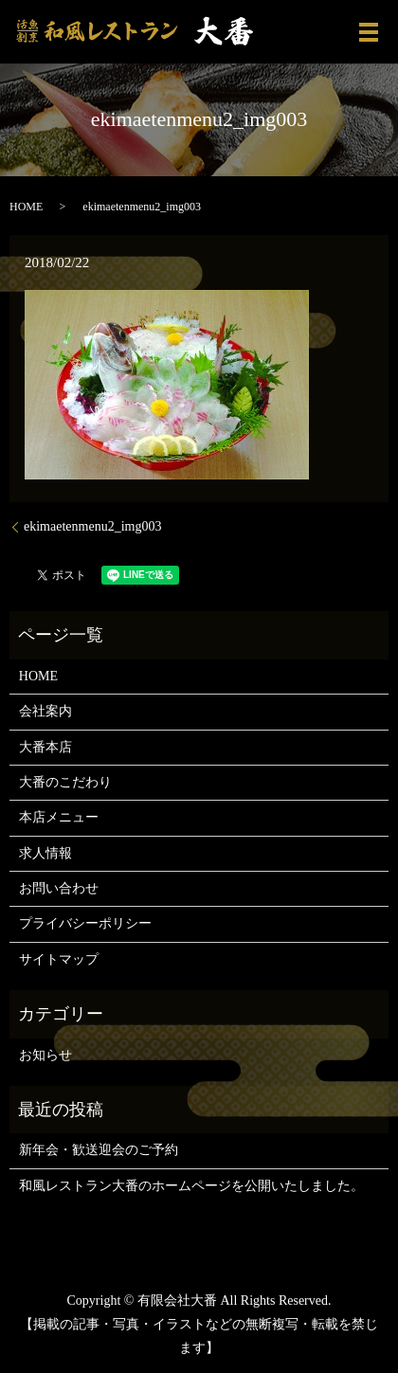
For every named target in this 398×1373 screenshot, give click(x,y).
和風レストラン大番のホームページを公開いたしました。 (191, 1186)
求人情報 (45, 853)
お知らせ (45, 1055)
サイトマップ (59, 959)
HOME (26, 206)
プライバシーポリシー (85, 923)
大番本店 (45, 747)
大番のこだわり (65, 782)
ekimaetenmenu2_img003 (92, 526)
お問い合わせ (59, 888)
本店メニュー (59, 817)
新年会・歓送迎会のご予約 (98, 1150)
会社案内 (45, 711)
